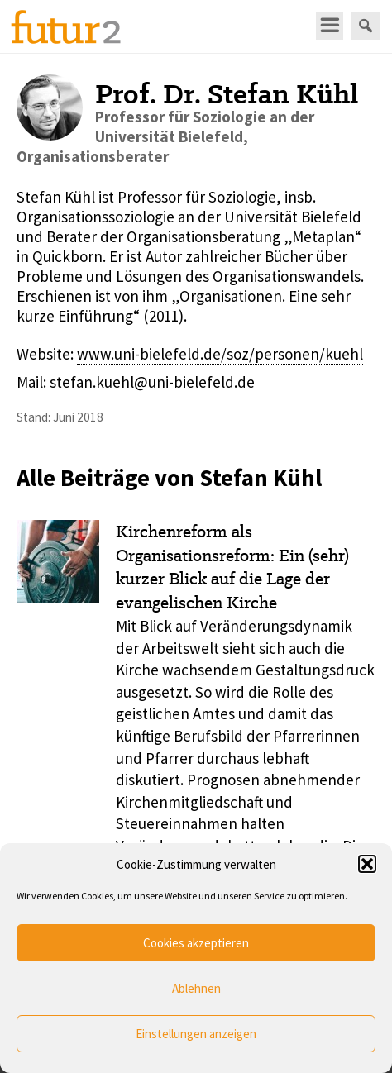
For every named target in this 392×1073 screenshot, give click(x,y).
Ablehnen (196, 988)
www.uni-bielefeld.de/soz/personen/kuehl (220, 354)
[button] (367, 864)
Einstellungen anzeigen (196, 1034)
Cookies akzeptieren (196, 943)
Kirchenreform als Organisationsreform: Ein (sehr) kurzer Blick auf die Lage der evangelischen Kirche (232, 567)
